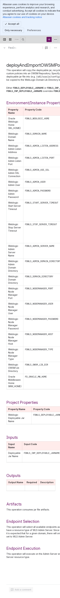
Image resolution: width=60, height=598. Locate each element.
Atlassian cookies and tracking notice (22, 17)
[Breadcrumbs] (9, 47)
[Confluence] (16, 39)
